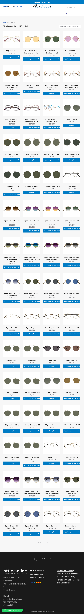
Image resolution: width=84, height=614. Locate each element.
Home (12, 13)
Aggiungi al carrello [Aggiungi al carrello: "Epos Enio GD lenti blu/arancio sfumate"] (32, 265)
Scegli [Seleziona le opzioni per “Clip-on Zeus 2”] (11, 366)
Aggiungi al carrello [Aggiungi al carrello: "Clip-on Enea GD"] (72, 398)
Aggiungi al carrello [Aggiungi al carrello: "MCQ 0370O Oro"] (12, 57)
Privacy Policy (63, 574)
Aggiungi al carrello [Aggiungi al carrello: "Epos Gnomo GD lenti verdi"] (72, 499)
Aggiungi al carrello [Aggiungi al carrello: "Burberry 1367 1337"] (32, 91)
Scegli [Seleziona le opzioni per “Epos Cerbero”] (51, 532)
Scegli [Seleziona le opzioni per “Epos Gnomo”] (51, 463)
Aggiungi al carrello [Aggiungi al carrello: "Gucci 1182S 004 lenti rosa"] (72, 59)
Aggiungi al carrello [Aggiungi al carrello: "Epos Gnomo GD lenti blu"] (32, 534)
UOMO (11, 6)
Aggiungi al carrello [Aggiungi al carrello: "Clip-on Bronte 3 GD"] (72, 431)
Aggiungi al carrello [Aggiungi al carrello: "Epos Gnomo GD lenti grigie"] (12, 534)
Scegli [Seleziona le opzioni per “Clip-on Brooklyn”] (11, 431)
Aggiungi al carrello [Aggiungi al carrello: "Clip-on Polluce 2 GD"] (12, 194)
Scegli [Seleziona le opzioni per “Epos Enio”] (71, 192)
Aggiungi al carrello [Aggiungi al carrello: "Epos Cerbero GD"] (72, 532)
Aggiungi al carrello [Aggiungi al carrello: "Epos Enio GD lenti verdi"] (32, 301)
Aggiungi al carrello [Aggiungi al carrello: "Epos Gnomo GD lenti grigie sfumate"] (32, 499)
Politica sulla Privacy (65, 571)
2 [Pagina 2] (38, 542)
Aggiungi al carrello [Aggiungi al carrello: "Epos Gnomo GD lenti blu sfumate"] (52, 499)
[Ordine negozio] (70, 26)
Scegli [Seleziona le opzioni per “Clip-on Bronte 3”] (51, 431)
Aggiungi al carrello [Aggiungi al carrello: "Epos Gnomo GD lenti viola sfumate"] (12, 499)
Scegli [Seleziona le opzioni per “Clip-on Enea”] (51, 398)
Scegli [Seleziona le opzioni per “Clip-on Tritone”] (31, 160)
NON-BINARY (18, 6)
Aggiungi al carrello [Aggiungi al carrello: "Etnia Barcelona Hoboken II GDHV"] (72, 93)
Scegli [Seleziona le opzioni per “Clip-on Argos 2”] (31, 192)
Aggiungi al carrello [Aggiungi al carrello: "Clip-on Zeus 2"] (32, 366)
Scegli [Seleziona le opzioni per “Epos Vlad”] (51, 366)
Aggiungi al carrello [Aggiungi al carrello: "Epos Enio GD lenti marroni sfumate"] (12, 228)
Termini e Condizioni (65, 580)
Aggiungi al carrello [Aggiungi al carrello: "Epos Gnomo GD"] (72, 463)
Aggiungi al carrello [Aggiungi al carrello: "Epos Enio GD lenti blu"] (72, 301)
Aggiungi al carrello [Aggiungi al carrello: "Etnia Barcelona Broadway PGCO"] (32, 127)
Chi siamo (38, 13)
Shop (31, 13)
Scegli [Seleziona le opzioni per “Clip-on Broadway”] (11, 463)
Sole (25, 13)
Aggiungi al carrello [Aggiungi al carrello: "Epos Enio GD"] (12, 333)
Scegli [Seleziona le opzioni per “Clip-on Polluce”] (11, 398)
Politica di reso (36, 574)
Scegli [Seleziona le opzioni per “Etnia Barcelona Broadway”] (11, 127)
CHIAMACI (46, 559)
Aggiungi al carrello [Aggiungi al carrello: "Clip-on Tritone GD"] (52, 160)
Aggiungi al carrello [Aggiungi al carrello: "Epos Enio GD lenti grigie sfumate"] (72, 265)
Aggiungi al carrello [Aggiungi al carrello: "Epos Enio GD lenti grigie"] (52, 301)
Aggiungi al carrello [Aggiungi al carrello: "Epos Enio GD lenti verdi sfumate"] (72, 228)
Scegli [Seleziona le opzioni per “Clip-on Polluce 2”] (71, 160)
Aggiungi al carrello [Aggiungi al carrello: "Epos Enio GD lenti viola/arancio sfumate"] (52, 230)
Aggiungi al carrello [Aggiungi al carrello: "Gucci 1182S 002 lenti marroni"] (12, 93)
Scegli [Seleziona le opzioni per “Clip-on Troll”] (71, 125)
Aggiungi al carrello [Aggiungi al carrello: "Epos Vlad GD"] (72, 366)
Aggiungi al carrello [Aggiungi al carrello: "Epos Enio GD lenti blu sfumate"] (12, 301)
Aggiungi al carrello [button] (52, 127)
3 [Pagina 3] (40, 542)
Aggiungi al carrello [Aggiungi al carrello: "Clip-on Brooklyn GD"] (32, 431)
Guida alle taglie (37, 577)
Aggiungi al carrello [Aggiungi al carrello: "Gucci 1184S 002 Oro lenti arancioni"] (32, 59)
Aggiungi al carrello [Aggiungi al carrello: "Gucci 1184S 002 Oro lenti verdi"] (52, 59)
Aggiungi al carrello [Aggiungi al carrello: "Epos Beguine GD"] (52, 333)
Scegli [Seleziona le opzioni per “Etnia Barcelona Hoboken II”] (51, 93)
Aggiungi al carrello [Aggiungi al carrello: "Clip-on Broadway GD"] (32, 465)
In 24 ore (48, 13)
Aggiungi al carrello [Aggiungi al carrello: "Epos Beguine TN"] (72, 333)
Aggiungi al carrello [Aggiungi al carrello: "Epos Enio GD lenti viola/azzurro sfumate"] (32, 230)
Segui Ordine (58, 13)
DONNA (5, 6)
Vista (19, 13)
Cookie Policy (69, 577)
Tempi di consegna (37, 570)
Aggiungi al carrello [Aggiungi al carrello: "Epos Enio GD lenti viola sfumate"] (52, 265)
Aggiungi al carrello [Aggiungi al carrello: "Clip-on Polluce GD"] (32, 398)
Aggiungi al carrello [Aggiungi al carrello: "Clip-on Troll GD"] (12, 160)
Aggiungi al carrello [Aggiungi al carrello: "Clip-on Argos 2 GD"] (52, 192)
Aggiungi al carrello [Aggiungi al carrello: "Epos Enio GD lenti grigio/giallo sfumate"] (12, 267)
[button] (12, 610)
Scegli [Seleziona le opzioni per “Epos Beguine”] (31, 333)
